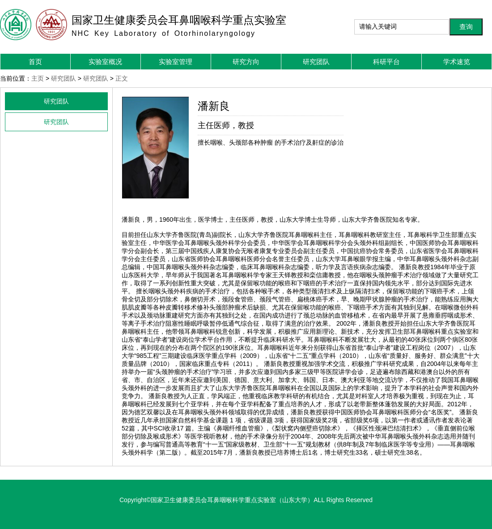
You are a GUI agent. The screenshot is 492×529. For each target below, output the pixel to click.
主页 (37, 78)
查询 (466, 26)
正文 (121, 78)
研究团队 (63, 78)
